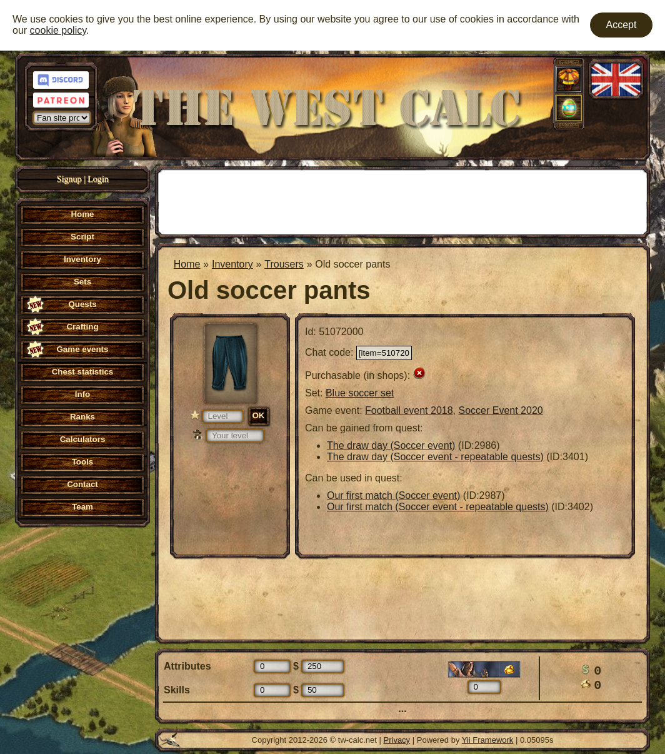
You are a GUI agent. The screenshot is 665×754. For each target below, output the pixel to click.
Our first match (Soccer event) (393, 495)
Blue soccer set (360, 393)
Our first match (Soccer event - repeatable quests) (438, 506)
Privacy (397, 740)
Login (98, 179)
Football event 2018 (409, 410)
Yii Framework (488, 740)
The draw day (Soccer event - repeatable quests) (435, 456)
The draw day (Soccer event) (391, 445)
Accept (621, 24)
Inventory (232, 264)
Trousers (284, 264)
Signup (69, 179)
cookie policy (58, 30)
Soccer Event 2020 (500, 410)
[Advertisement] (402, 201)
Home (187, 264)
